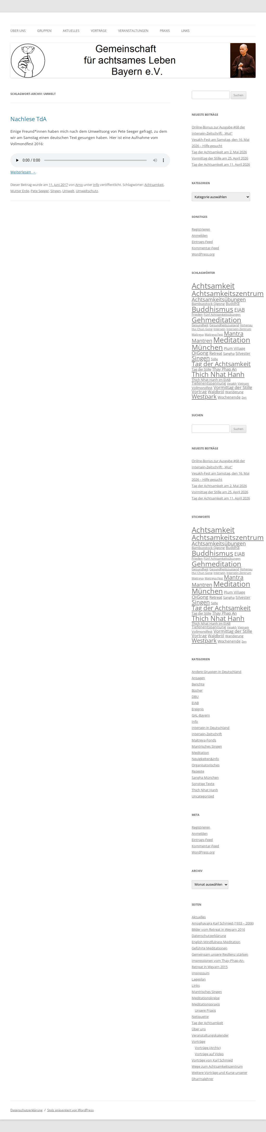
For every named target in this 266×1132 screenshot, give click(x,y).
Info (96, 184)
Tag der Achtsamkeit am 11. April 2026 (221, 164)
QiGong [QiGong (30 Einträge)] (200, 353)
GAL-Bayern (201, 715)
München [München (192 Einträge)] (207, 347)
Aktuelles (71, 31)
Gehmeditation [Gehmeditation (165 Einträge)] (216, 319)
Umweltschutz (87, 191)
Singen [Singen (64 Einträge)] (201, 358)
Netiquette (200, 1016)
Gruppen (44, 31)
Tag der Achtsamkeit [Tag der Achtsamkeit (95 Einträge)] (221, 364)
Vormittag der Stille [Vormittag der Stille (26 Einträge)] (233, 387)
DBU (195, 696)
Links (185, 31)
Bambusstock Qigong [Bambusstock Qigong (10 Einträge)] (208, 303)
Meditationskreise (206, 998)
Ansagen (198, 678)
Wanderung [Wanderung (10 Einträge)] (234, 392)
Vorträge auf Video (209, 1054)
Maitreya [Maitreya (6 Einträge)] (198, 334)
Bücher (197, 690)
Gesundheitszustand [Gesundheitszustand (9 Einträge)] (224, 325)
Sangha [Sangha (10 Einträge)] (229, 353)
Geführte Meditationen (209, 948)
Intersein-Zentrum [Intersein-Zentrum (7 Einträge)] (239, 329)
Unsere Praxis (205, 1010)
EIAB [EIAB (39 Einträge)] (239, 309)
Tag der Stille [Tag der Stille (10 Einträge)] (201, 369)
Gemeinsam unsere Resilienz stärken (220, 954)
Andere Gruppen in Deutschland (216, 671)
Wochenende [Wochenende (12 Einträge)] (229, 397)
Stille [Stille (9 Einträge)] (214, 359)
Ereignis (198, 709)
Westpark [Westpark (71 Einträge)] (204, 396)
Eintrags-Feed (202, 241)
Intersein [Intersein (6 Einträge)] (219, 329)
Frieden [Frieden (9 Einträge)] (197, 314)
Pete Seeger (40, 191)
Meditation (200, 752)
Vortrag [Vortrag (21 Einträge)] (199, 391)
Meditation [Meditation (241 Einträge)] (231, 340)
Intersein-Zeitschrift (207, 734)
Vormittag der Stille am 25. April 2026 (220, 158)
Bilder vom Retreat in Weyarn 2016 (218, 929)
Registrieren (201, 229)
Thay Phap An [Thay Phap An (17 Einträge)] (224, 369)
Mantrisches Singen (207, 746)
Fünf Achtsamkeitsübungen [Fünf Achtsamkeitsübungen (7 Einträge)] (222, 314)
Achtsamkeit (154, 184)
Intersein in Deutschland (210, 727)
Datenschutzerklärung (209, 935)
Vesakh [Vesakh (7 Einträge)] (232, 383)
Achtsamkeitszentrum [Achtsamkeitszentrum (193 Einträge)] (228, 293)
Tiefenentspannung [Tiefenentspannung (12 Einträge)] (209, 383)
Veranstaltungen (133, 31)
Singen (55, 191)
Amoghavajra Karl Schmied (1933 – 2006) (223, 923)
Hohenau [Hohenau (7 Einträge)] (246, 325)
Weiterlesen (23, 172)
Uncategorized (203, 796)
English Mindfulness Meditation (216, 942)
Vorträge (99, 31)
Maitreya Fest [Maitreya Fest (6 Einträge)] (214, 334)
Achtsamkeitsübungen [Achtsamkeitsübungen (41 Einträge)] (219, 299)
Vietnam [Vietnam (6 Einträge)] (243, 383)
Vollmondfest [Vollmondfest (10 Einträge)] (202, 387)
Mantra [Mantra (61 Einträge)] (233, 333)
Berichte (198, 684)
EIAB (195, 702)
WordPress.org (203, 254)
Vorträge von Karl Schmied (212, 1060)
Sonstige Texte (203, 783)
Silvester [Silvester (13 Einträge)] (243, 353)
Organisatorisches (206, 765)
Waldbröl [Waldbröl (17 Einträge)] (216, 391)
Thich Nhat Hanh (205, 790)
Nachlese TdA (28, 119)
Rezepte (198, 771)
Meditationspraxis (206, 1004)
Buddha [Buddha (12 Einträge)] (233, 303)
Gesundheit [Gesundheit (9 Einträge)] (200, 325)
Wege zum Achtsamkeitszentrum (217, 1066)
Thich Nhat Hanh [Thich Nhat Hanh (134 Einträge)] (218, 374)
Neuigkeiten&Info (205, 758)
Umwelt (68, 191)
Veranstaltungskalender (210, 1035)
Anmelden (200, 235)
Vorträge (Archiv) (208, 1047)
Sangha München (205, 777)
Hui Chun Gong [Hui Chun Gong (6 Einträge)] (202, 329)
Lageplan (199, 979)
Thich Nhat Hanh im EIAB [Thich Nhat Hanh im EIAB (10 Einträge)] (211, 379)
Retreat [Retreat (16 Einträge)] (215, 353)
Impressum (200, 973)
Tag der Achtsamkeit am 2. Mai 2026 (219, 152)
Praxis (165, 31)
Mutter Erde (19, 191)
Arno (79, 184)
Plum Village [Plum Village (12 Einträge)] (234, 348)
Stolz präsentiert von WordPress (70, 1110)
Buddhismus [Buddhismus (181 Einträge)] (212, 309)
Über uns (18, 31)
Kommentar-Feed (205, 248)
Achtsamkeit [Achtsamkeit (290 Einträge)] (213, 286)
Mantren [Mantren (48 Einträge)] (202, 340)
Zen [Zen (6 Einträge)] (244, 397)
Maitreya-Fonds (204, 740)
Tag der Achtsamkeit (207, 1022)
